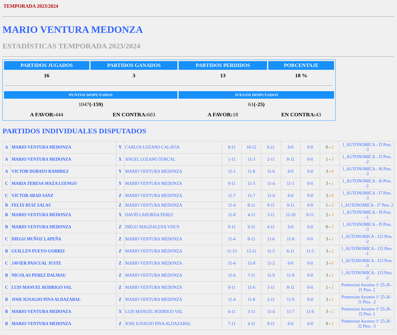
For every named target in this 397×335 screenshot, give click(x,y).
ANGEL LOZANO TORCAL (150, 159)
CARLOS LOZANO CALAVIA (152, 147)
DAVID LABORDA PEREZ (149, 214)
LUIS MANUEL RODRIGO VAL (154, 311)
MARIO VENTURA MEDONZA (153, 171)
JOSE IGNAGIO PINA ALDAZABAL (158, 323)
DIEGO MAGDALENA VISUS (152, 227)
